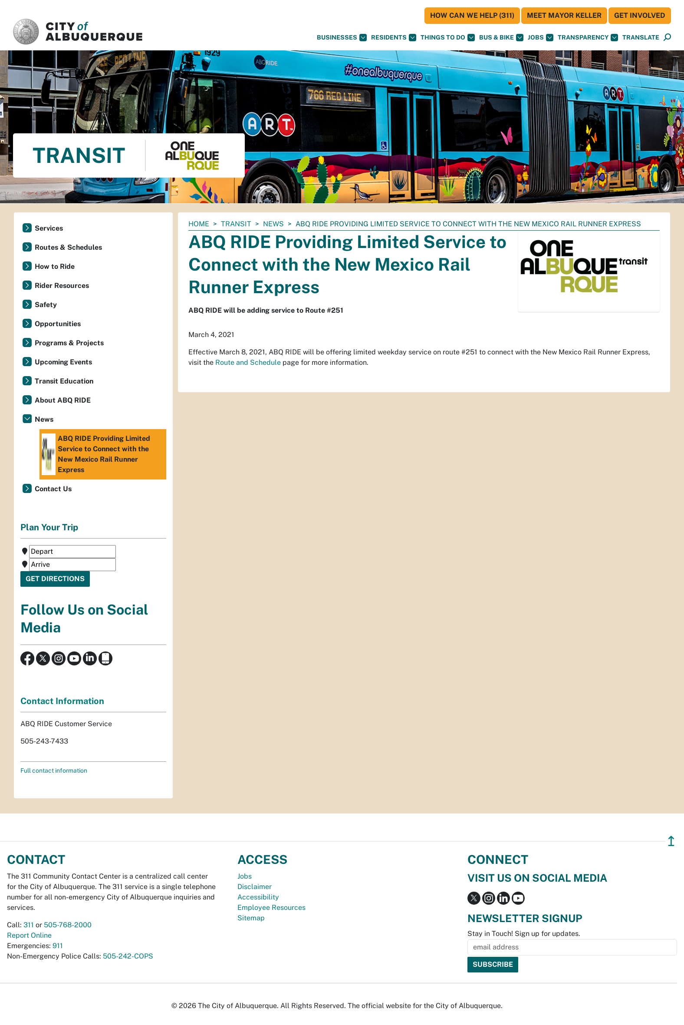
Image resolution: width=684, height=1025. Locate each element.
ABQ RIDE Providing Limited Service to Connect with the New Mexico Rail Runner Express (96, 454)
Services (49, 228)
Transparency (588, 37)
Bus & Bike (501, 37)
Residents (393, 37)
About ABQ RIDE (63, 400)
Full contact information (53, 770)
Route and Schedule (248, 362)
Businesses (342, 37)
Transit (236, 224)
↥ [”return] (671, 841)
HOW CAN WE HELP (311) (472, 15)
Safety (46, 305)
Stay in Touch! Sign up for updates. (523, 933)
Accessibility (258, 897)
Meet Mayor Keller (564, 15)
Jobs (540, 37)
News (273, 224)
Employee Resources (271, 907)
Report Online (29, 935)
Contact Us (53, 489)
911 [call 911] (58, 946)
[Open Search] (667, 37)
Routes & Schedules (68, 247)
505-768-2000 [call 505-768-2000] (68, 925)
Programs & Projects (69, 343)
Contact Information (62, 701)
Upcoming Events (63, 362)
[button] (640, 38)
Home (198, 224)
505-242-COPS (128, 956)
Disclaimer (254, 887)
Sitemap (251, 918)
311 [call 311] (28, 925)
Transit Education (64, 381)
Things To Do (448, 37)
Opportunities (58, 324)
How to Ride (55, 266)
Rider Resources (62, 285)
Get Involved (639, 15)
